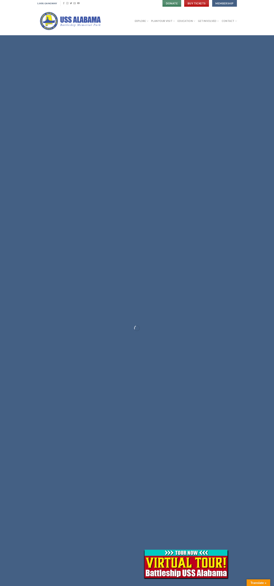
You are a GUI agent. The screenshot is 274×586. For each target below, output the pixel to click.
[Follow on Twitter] (71, 3)
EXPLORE (141, 21)
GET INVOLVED (208, 21)
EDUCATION (186, 21)
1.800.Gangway (47, 3)
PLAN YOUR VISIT (163, 21)
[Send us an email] (74, 3)
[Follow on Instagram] (67, 3)
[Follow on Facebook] (64, 3)
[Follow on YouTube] (78, 3)
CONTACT (229, 21)
